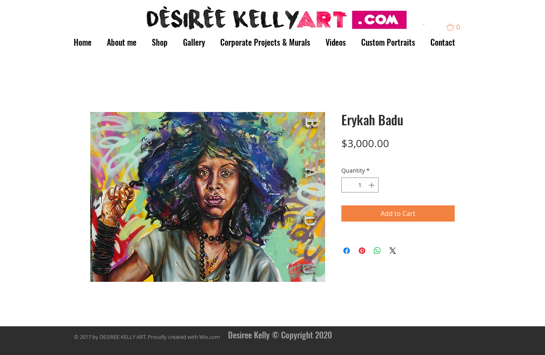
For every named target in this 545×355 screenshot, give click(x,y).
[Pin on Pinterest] (362, 251)
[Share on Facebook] (346, 251)
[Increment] (372, 185)
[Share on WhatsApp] (377, 251)
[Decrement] (348, 185)
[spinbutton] (360, 185)
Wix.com (209, 336)
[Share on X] (393, 251)
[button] (423, 24)
